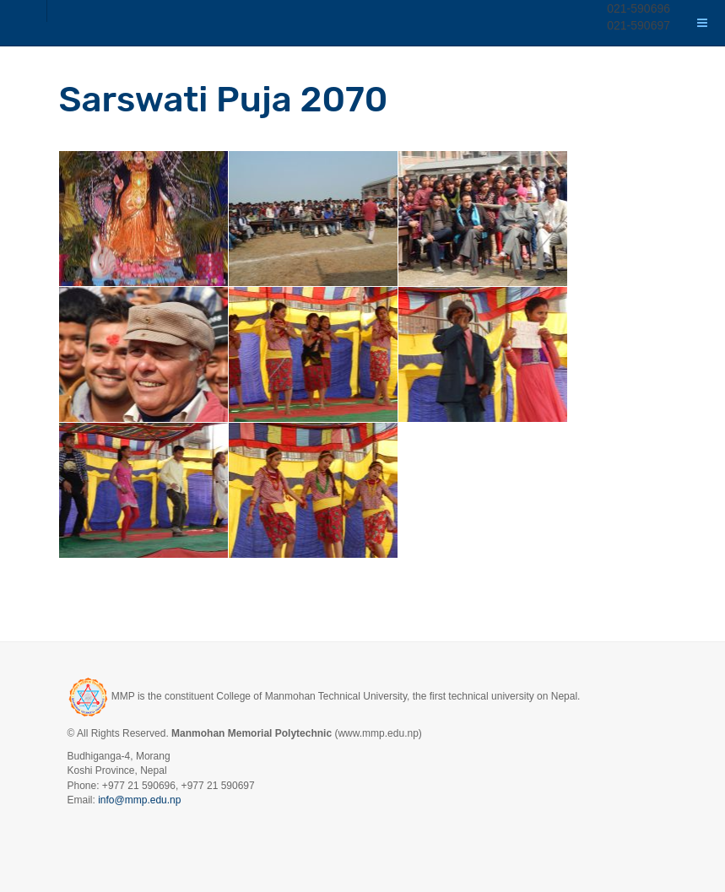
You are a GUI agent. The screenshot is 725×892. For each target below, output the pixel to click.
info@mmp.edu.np (139, 800)
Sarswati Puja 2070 (223, 99)
